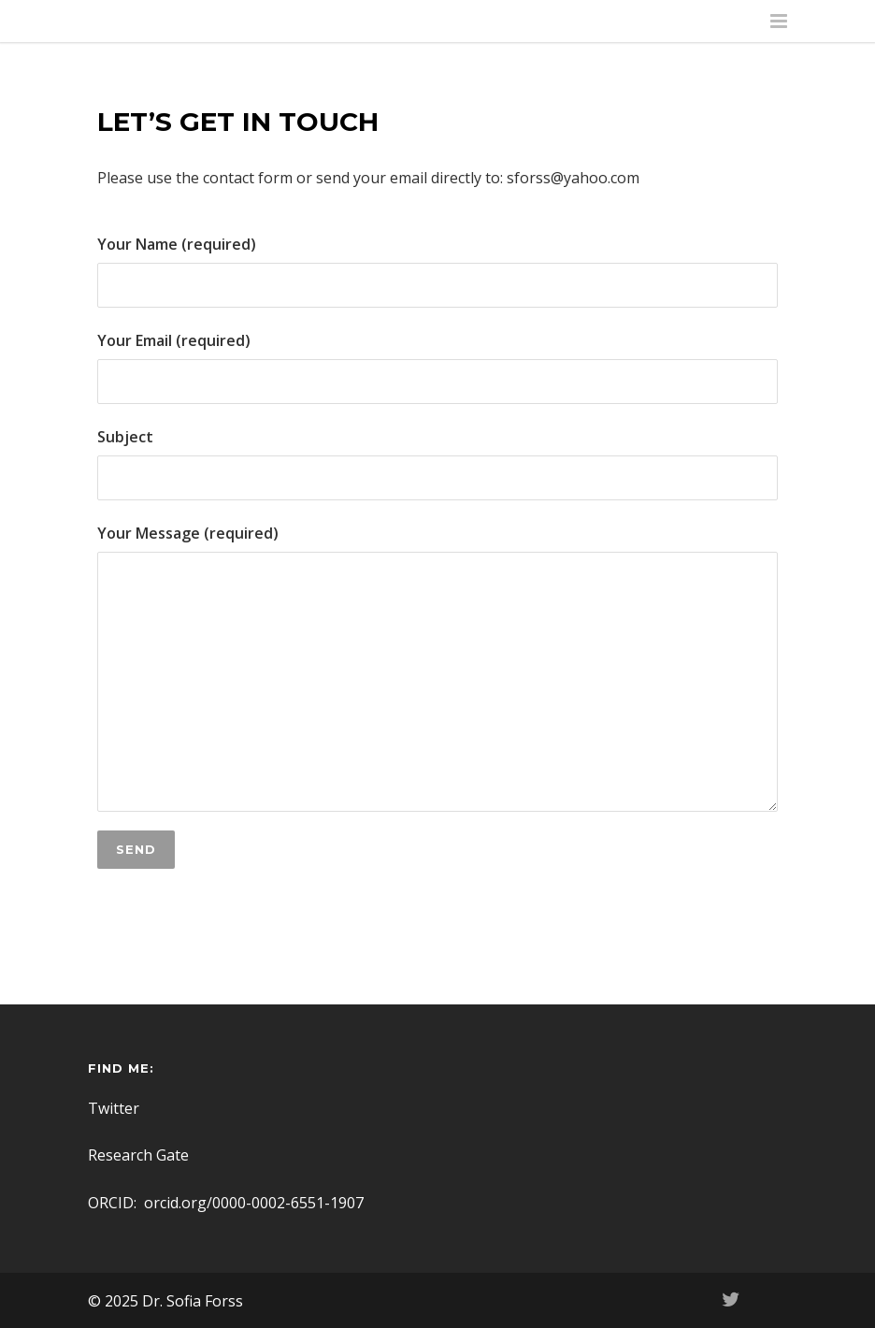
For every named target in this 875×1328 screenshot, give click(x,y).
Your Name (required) (437, 271)
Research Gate (138, 1155)
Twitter (113, 1108)
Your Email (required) (437, 367)
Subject (437, 463)
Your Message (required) (437, 667)
